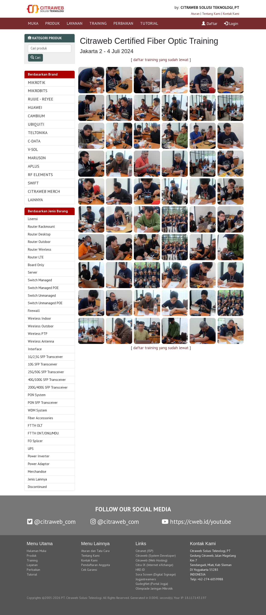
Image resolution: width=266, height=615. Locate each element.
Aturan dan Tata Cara (95, 551)
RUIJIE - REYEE (40, 99)
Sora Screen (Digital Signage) (156, 574)
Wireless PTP (37, 333)
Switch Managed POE (43, 288)
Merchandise (37, 471)
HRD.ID (140, 570)
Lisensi (33, 219)
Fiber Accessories (40, 418)
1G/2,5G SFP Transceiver (45, 357)
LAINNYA (35, 199)
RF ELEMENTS (40, 174)
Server (32, 272)
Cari (35, 57)
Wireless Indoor (39, 318)
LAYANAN (75, 23)
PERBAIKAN (123, 23)
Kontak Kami (231, 14)
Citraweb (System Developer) (156, 556)
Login (231, 23)
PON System (37, 395)
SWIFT (33, 183)
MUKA (33, 23)
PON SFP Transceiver (43, 402)
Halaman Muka (36, 551)
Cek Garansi (89, 570)
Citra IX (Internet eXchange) (154, 565)
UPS (31, 448)
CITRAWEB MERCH (44, 191)
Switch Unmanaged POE (45, 303)
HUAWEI (35, 107)
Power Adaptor (38, 464)
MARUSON (37, 157)
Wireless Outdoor (41, 326)
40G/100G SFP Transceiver (47, 379)
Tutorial (32, 574)
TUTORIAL (149, 23)
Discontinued (37, 487)
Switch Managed (40, 280)
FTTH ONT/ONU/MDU (43, 433)
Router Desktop (39, 234)
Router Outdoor (39, 242)
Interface (35, 349)
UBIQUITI (36, 124)
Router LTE (36, 257)
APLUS (33, 166)
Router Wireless (39, 249)
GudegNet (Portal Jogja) (152, 584)
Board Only (36, 265)
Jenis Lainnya (37, 479)
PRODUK (52, 23)
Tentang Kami (211, 14)
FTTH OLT (35, 425)
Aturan (195, 14)
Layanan (32, 565)
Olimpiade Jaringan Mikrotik (154, 588)
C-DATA (34, 141)
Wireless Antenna (41, 341)
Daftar (209, 23)
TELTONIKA (37, 132)
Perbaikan (33, 570)
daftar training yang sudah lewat (160, 59)
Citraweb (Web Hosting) (151, 560)
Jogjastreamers (146, 579)
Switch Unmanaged (42, 295)
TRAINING (98, 23)
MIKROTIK (36, 82)
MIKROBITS (37, 90)
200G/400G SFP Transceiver (48, 387)
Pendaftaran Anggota (95, 565)
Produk (31, 556)
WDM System (37, 410)
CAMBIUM (36, 115)
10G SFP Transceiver (42, 364)
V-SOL (33, 149)
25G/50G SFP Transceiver (46, 372)
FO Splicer (35, 441)
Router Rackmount (41, 226)
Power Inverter (38, 456)
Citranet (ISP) (144, 551)
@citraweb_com (51, 521)
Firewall (34, 311)
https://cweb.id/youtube (196, 521)
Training (32, 560)
